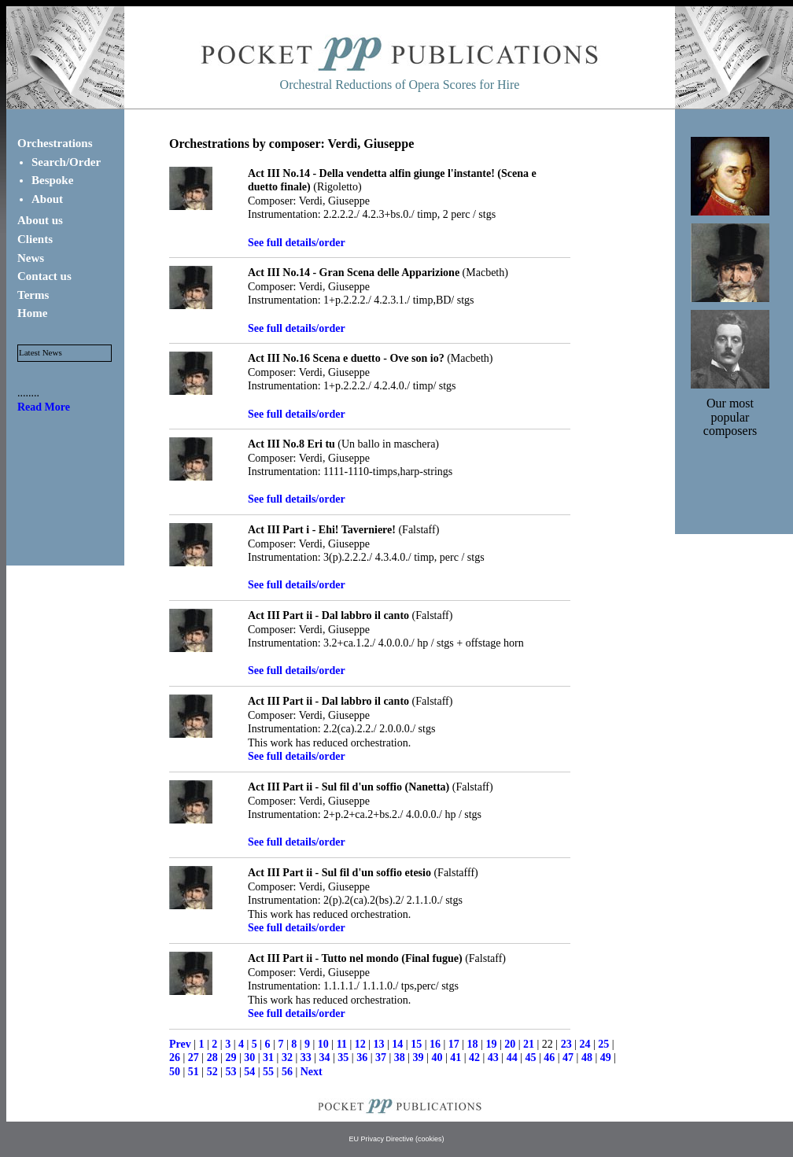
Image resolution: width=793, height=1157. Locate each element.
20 (509, 1044)
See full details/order (296, 243)
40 (436, 1057)
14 (397, 1044)
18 (472, 1044)
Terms (33, 295)
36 (361, 1057)
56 (287, 1072)
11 (342, 1044)
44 (512, 1057)
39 (418, 1057)
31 (268, 1057)
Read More (43, 407)
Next (312, 1072)
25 (603, 1044)
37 (380, 1057)
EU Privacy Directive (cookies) (396, 1139)
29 (230, 1057)
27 (193, 1057)
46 (549, 1057)
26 (174, 1057)
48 (586, 1057)
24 (584, 1044)
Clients (35, 239)
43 (493, 1057)
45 (530, 1057)
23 (566, 1044)
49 (605, 1057)
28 (212, 1057)
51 (193, 1072)
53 (230, 1072)
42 (474, 1057)
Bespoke (52, 180)
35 (343, 1057)
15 (416, 1044)
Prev (180, 1044)
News (30, 258)
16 (435, 1044)
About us (40, 220)
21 (528, 1044)
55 (268, 1072)
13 (379, 1044)
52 (212, 1072)
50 (174, 1072)
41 (455, 1057)
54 (249, 1072)
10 (323, 1044)
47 (568, 1057)
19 (490, 1044)
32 (287, 1057)
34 (324, 1057)
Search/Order (66, 162)
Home (32, 313)
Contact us (44, 276)
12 (360, 1044)
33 (306, 1057)
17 (453, 1044)
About (47, 199)
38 (399, 1057)
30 (249, 1057)
